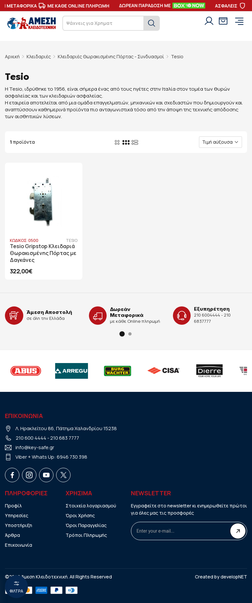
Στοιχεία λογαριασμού (91, 505)
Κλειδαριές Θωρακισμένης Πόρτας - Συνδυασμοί (111, 56)
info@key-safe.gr (34, 447)
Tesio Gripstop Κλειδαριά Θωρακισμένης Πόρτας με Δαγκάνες (43, 253)
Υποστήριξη (18, 525)
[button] (122, 334)
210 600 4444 (31, 437)
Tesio (177, 56)
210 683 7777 (64, 437)
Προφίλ (13, 505)
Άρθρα (12, 535)
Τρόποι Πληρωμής (86, 535)
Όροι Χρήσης (80, 515)
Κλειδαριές (39, 56)
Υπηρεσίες (16, 515)
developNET (233, 577)
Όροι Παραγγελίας (86, 525)
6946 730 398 (72, 456)
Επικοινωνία (18, 545)
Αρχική (12, 56)
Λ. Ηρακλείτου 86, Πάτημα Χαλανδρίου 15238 (66, 428)
